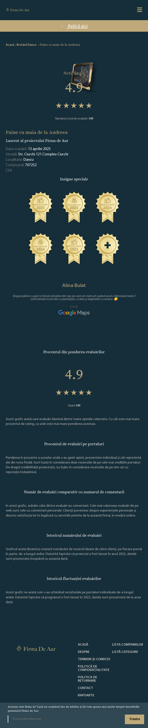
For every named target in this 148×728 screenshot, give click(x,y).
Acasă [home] (10, 44)
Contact (85, 688)
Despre (83, 652)
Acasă (83, 645)
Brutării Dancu (26, 44)
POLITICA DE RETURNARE (87, 679)
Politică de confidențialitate (93, 668)
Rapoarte (86, 695)
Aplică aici (74, 26)
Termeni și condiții (94, 659)
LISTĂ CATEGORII (125, 652)
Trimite (134, 719)
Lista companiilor (127, 645)
